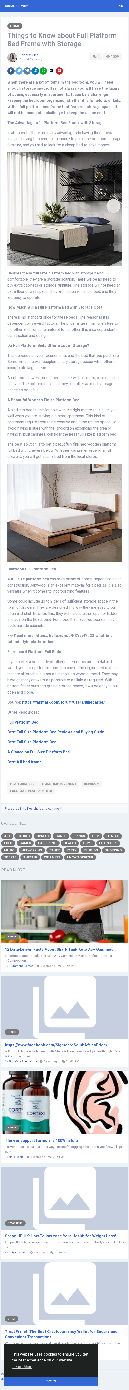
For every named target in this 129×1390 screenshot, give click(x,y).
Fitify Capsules (18, 1252)
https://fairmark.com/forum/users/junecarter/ (63, 702)
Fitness (112, 836)
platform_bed (22, 784)
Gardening (47, 843)
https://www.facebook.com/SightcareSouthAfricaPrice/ (56, 1045)
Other (54, 850)
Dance (61, 836)
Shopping (113, 850)
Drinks (79, 836)
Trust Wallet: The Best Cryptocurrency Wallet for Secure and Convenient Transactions (61, 1334)
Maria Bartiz (16, 1157)
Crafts (43, 836)
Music (9, 850)
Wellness (52, 857)
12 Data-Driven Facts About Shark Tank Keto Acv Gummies (59, 949)
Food (8, 843)
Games (25, 843)
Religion (91, 850)
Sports (10, 857)
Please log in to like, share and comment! (33, 808)
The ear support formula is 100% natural (42, 1140)
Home (15, 26)
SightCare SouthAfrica (23, 1061)
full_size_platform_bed (31, 791)
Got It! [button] (51, 1381)
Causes (23, 836)
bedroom (91, 784)
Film (95, 836)
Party (72, 850)
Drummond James (21, 966)
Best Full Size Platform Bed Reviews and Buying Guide (55, 732)
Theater (30, 857)
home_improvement (59, 784)
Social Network (16, 6)
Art (7, 836)
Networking (31, 850)
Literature (108, 843)
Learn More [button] (22, 1367)
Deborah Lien (29, 55)
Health (70, 843)
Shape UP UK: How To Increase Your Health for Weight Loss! (60, 1236)
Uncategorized (80, 857)
